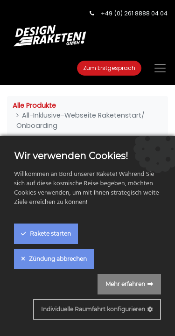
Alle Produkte (34, 105)
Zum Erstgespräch (109, 68)
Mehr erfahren (125, 283)
